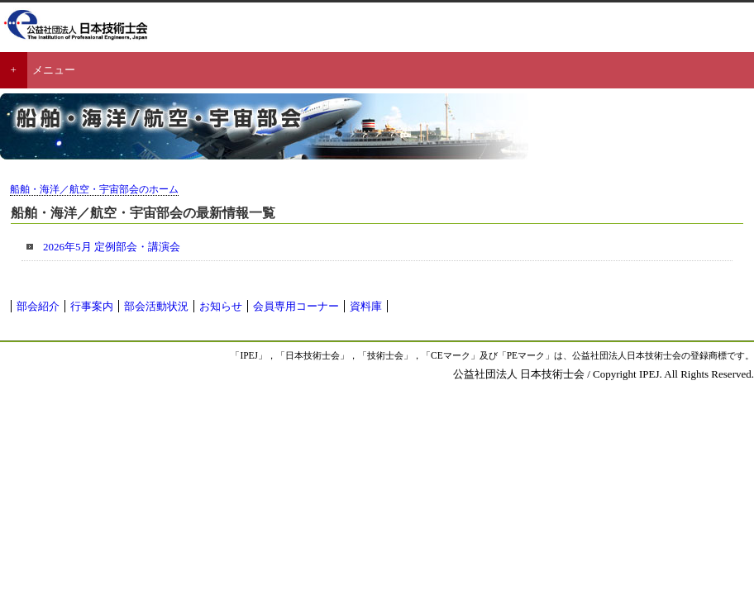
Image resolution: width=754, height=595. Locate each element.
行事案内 (91, 306)
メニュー (53, 70)
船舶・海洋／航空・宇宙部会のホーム (94, 189)
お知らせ (220, 306)
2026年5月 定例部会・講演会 (111, 246)
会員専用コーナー (296, 306)
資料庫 (366, 306)
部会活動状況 (156, 306)
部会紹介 (38, 306)
